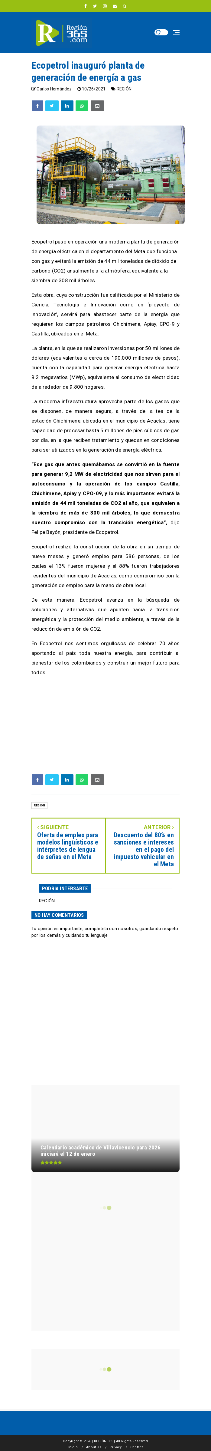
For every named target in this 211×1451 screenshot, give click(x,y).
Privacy (116, 1447)
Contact (136, 1447)
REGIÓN (124, 89)
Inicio (73, 1447)
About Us (93, 1447)
